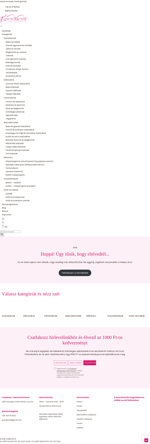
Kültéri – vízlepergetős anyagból (21, 186)
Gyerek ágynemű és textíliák (19, 45)
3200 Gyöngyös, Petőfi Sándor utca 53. (17, 402)
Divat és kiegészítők (15, 108)
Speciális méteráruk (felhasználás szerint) (25, 164)
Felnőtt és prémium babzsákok (20, 129)
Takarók (9, 55)
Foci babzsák (12, 153)
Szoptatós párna (13, 76)
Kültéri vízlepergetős (15, 175)
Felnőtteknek (10, 97)
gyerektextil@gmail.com (12, 420)
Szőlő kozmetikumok (15, 197)
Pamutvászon (12, 168)
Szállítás (80, 428)
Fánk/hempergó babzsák (17, 150)
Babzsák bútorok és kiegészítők (20, 140)
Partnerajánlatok (10, 204)
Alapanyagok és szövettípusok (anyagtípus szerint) (29, 161)
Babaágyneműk (13, 62)
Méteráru (8, 157)
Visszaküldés (82, 410)
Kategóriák (7, 34)
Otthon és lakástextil (15, 101)
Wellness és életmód (15, 105)
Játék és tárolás (13, 48)
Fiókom (79, 402)
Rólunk (5, 211)
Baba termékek (13, 42)
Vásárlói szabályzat (84, 419)
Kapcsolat (6, 214)
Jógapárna (11, 118)
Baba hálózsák (12, 87)
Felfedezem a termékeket (75, 272)
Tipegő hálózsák (13, 94)
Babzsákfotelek (11, 122)
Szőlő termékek (11, 190)
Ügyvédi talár (12, 115)
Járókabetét (11, 72)
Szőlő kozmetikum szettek (18, 200)
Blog (4, 207)
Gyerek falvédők (13, 65)
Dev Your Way (55, 441)
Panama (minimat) (14, 171)
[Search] (2, 234)
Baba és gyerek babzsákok (18, 126)
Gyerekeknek (10, 38)
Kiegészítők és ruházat (16, 52)
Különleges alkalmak (15, 112)
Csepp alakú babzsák (15, 146)
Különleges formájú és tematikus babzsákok (26, 133)
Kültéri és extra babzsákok (18, 136)
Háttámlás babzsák (15, 143)
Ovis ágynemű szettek (16, 59)
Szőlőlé (9, 193)
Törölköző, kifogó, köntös (17, 69)
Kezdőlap (6, 31)
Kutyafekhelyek (11, 178)
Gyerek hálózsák (13, 90)
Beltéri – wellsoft (13, 182)
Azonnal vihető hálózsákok (18, 83)
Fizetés (79, 406)
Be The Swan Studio (23, 441)
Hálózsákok (9, 80)
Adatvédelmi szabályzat (86, 415)
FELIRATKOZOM (90, 363)
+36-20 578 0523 (9, 415)
